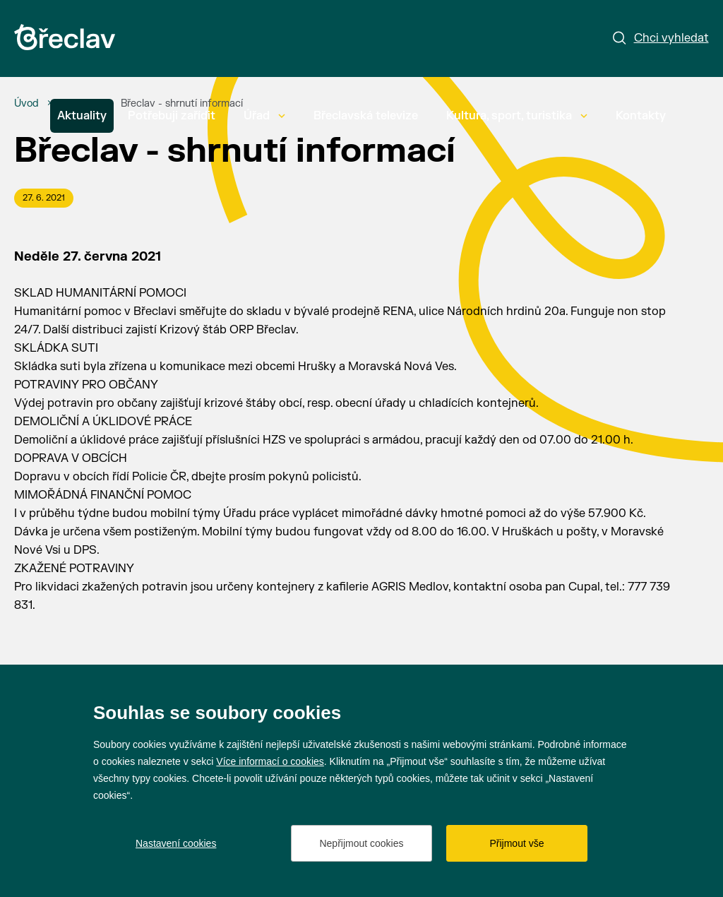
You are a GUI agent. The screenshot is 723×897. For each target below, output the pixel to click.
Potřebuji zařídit (171, 116)
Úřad (264, 116)
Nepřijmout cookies (361, 843)
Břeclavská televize (365, 116)
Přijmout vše (516, 843)
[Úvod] (26, 103)
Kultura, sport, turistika (516, 116)
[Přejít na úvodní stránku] (64, 37)
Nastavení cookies (176, 843)
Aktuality (82, 116)
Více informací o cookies (270, 761)
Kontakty (641, 116)
